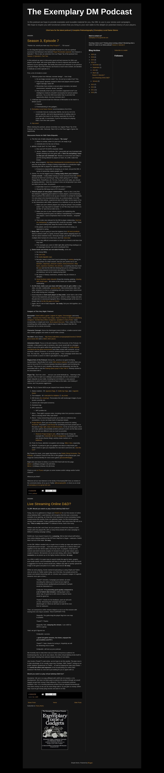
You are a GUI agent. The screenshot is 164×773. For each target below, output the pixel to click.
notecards (47, 395)
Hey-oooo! (35, 123)
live (33, 697)
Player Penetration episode (62, 52)
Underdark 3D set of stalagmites (55, 436)
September (96, 67)
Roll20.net (58, 513)
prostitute (76, 231)
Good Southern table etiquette (46, 279)
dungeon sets (50, 434)
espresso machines (47, 266)
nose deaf (67, 238)
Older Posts (77, 702)
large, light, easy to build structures (51, 427)
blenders (39, 264)
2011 (92, 90)
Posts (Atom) (40, 706)
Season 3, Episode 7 (43, 41)
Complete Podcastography (82, 30)
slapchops (46, 264)
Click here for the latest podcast (58, 30)
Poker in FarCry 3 (62, 318)
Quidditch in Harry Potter (65, 320)
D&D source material (60, 362)
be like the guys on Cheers (50, 301)
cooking (71, 259)
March (95, 73)
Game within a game (42, 315)
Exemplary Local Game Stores (106, 30)
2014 (92, 62)
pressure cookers (56, 264)
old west (70, 231)
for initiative (55, 395)
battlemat (39, 440)
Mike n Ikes (68, 443)
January (95, 81)
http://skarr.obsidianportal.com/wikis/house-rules (63, 162)
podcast (35, 493)
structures (35, 424)
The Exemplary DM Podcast (79, 11)
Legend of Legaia (56, 315)
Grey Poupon (54, 45)
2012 (92, 87)
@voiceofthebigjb (66, 457)
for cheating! (44, 398)
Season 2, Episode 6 (118, 45)
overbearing (42, 222)
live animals (59, 266)
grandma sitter (55, 288)
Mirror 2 (29, 466)
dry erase (65, 395)
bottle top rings (63, 391)
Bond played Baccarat (57, 322)
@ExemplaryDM (60, 483)
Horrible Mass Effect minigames (45, 320)
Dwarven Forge (41, 434)
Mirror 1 (29, 464)
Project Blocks (36, 422)
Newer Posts (32, 702)
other (49, 339)
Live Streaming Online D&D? (49, 504)
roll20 (36, 697)
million (45, 339)
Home (55, 702)
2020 (92, 54)
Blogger (90, 763)
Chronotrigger (67, 315)
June (94, 70)
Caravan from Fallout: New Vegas (44, 318)
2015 (92, 60)
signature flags (50, 391)
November (96, 65)
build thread (51, 424)
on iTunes (40, 470)
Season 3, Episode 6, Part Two (37, 56)
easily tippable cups (45, 257)
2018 (92, 57)
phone (79, 176)
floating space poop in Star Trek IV (56, 368)
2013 (92, 84)
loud (39, 268)
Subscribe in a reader (121, 50)
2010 (92, 92)
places (53, 339)
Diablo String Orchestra (69, 453)
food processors (68, 264)
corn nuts (42, 254)
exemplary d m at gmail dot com (39, 485)
